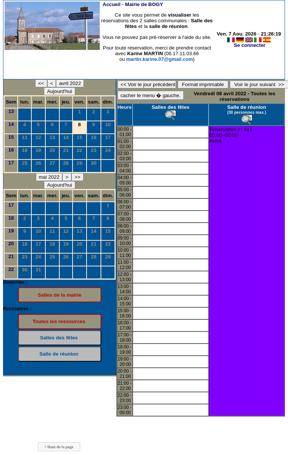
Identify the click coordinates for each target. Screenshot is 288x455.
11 (25, 137)
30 (93, 163)
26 (38, 163)
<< (41, 83)
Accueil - (133, 4)
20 (52, 150)
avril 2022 (70, 83)
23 (93, 150)
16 (93, 137)
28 (66, 163)
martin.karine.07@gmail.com (159, 59)
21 (66, 150)
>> (77, 177)
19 (38, 150)
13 (11, 111)
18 (25, 150)
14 (11, 124)
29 (79, 163)
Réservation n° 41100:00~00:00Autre (230, 135)
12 (38, 137)
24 (108, 150)
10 (108, 124)
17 (108, 137)
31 (38, 269)
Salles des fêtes (170, 107)
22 (79, 150)
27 (52, 163)
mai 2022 (49, 177)
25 (25, 163)
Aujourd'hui (59, 91)
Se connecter (250, 45)
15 (11, 137)
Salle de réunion (246, 107)
